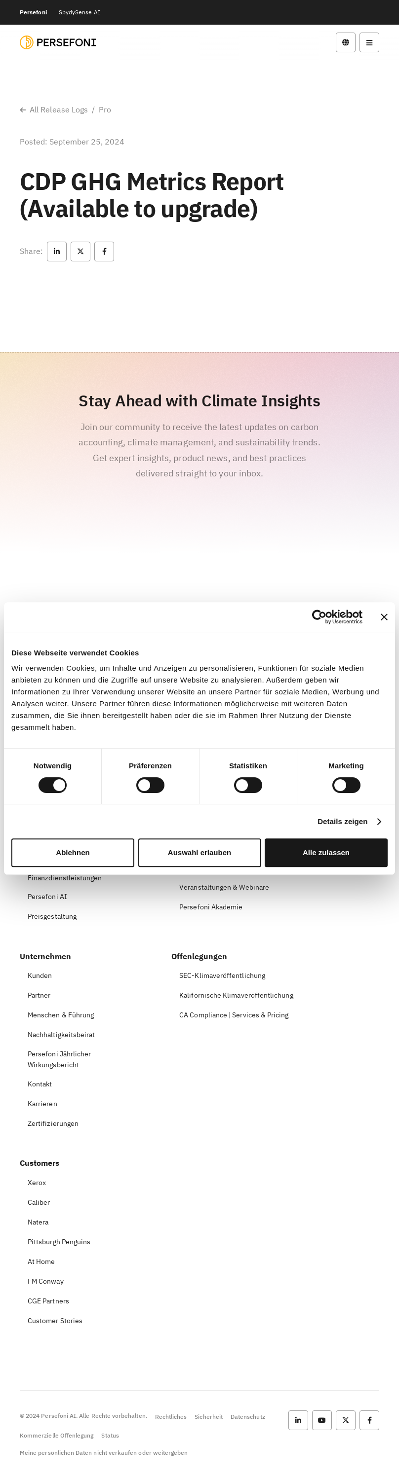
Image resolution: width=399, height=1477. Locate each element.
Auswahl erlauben (199, 852)
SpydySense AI (79, 12)
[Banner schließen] (384, 616)
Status (110, 1435)
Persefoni (33, 12)
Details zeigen (342, 821)
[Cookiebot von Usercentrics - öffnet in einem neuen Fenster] (319, 617)
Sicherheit (209, 1416)
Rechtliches (171, 1416)
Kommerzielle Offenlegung (56, 1435)
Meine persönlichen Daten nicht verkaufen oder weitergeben (104, 1452)
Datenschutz (248, 1416)
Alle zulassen (326, 852)
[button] (57, 251)
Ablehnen (72, 852)
